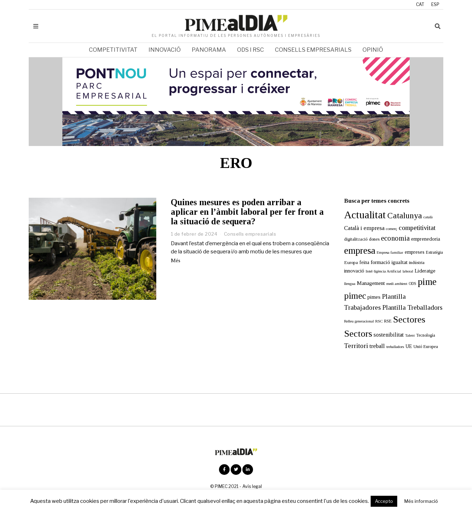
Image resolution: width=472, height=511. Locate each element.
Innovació (164, 49)
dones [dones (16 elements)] (374, 239)
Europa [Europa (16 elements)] (351, 262)
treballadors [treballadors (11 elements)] (395, 346)
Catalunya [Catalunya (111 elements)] (404, 215)
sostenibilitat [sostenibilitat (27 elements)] (388, 335)
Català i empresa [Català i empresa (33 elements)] (364, 228)
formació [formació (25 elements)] (380, 262)
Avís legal (252, 486)
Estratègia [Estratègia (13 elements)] (434, 252)
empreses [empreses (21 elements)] (415, 252)
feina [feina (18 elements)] (364, 262)
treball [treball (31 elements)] (377, 346)
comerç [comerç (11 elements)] (391, 228)
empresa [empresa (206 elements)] (359, 250)
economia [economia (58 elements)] (395, 238)
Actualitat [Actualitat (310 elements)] (365, 214)
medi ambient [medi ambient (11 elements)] (396, 283)
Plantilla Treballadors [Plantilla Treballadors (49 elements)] (412, 307)
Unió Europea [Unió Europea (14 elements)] (426, 346)
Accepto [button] (384, 501)
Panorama (209, 49)
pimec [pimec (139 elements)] (355, 296)
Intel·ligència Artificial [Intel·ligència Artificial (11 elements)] (383, 271)
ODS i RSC (250, 49)
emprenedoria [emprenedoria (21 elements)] (425, 239)
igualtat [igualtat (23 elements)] (400, 262)
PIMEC (221, 486)
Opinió (373, 49)
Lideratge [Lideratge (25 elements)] (425, 271)
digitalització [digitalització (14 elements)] (355, 239)
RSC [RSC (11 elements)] (379, 321)
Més (175, 260)
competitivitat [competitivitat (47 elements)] (417, 227)
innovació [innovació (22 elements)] (354, 271)
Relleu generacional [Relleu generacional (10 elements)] (359, 321)
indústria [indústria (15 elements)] (417, 262)
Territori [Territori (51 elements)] (356, 345)
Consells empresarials (313, 49)
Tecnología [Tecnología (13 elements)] (425, 335)
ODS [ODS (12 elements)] (412, 283)
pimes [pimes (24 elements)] (374, 297)
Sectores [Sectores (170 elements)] (409, 319)
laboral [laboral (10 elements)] (408, 271)
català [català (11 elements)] (428, 217)
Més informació (421, 501)
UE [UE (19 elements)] (408, 346)
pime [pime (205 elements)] (427, 281)
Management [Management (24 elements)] (371, 283)
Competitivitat (113, 49)
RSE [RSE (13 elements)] (388, 321)
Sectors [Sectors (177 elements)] (358, 333)
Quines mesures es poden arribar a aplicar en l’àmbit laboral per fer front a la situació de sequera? (247, 211)
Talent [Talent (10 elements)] (410, 335)
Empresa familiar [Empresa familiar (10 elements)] (390, 252)
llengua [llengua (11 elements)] (349, 283)
